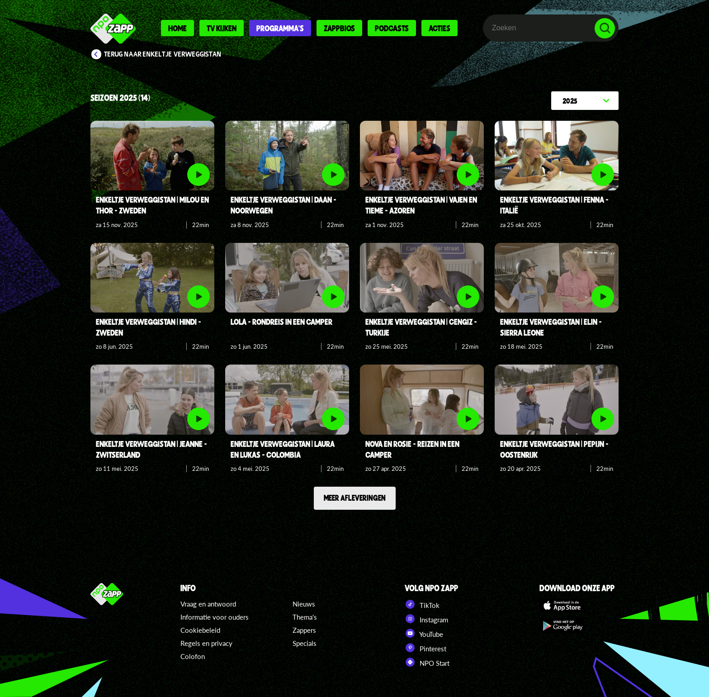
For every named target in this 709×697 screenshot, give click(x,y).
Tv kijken (221, 28)
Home (177, 28)
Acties (439, 28)
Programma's (280, 28)
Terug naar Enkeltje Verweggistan (163, 54)
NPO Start (427, 662)
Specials (305, 643)
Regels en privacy (206, 643)
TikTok (422, 604)
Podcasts (392, 28)
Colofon (192, 656)
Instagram (426, 618)
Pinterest (425, 647)
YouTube (424, 633)
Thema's (305, 617)
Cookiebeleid (200, 630)
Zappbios (339, 28)
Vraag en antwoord (208, 604)
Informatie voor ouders (214, 617)
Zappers (304, 630)
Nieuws (304, 604)
